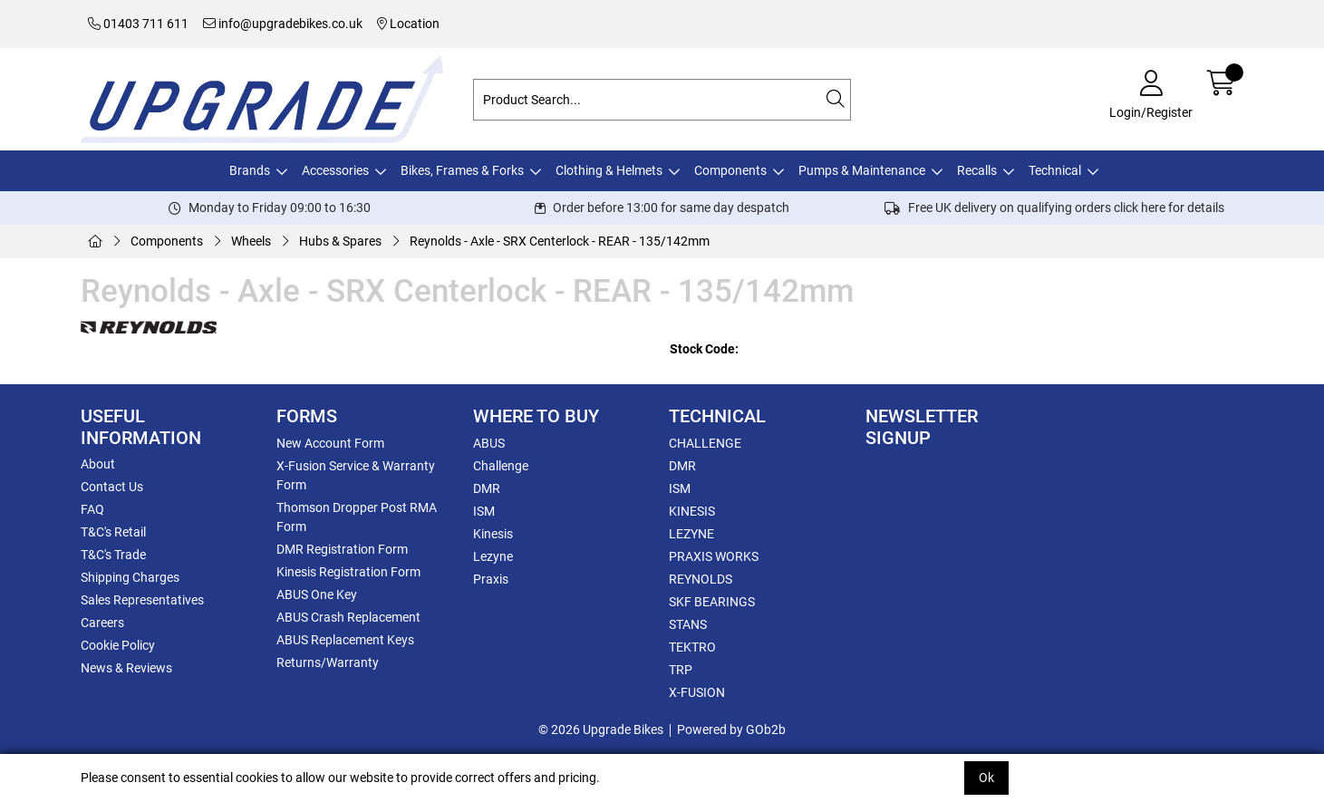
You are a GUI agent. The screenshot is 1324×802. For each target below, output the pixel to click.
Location (408, 23)
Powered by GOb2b (731, 729)
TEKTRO (692, 647)
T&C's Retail (113, 532)
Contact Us (112, 486)
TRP (680, 669)
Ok (986, 777)
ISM (484, 511)
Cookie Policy (118, 645)
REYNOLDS (700, 579)
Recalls (977, 170)
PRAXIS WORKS (714, 556)
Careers (102, 622)
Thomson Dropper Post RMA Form (356, 517)
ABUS (489, 443)
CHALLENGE (705, 443)
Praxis (490, 579)
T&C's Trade (113, 554)
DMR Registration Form (342, 549)
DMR (486, 488)
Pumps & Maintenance (861, 170)
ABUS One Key (316, 594)
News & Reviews (126, 668)
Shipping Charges (130, 577)
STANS (688, 624)
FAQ (92, 509)
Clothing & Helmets (609, 170)
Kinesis (493, 534)
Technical (1055, 170)
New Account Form (330, 443)
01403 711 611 (138, 23)
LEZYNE (691, 534)
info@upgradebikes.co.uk (282, 23)
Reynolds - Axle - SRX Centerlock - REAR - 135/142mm (560, 241)
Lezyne (493, 556)
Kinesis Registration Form (348, 572)
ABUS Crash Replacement (348, 617)
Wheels (251, 241)
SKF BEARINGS (712, 601)
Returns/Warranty (327, 662)
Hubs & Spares (340, 241)
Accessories (335, 170)
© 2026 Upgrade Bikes (600, 729)
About (98, 464)
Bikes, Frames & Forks (462, 170)
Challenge (500, 466)
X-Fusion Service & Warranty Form (355, 475)
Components (730, 170)
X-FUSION (697, 692)
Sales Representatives (142, 600)
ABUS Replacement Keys (345, 640)
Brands (249, 170)
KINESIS (692, 511)
